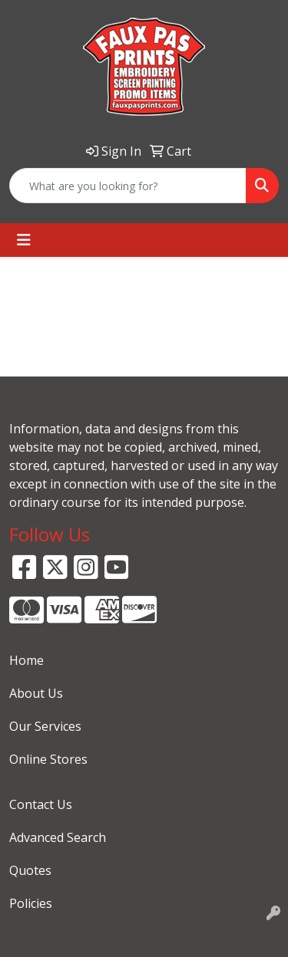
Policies (30, 903)
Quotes (30, 870)
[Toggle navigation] (24, 240)
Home (26, 660)
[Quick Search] (128, 185)
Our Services (45, 726)
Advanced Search (57, 837)
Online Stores (48, 759)
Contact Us (40, 804)
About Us (36, 693)
